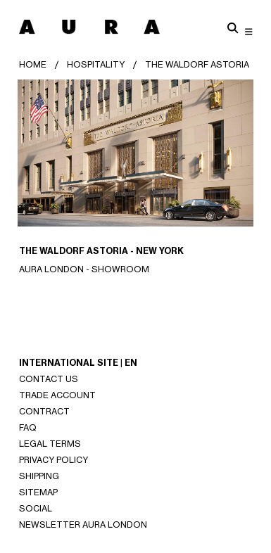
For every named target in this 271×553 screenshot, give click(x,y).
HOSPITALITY (96, 64)
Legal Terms (50, 443)
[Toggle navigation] (249, 31)
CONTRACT (44, 411)
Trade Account (57, 395)
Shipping (39, 476)
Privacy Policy (53, 460)
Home (32, 64)
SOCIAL (35, 508)
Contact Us (48, 379)
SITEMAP (38, 492)
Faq (28, 427)
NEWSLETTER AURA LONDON (83, 524)
